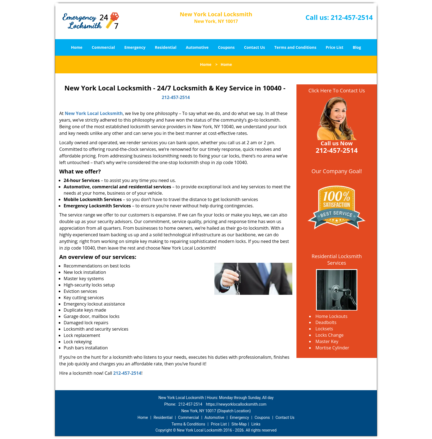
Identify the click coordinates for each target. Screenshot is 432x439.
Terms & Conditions (188, 424)
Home (76, 47)
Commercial (103, 47)
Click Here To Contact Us (336, 90)
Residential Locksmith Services (337, 259)
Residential (165, 47)
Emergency (134, 47)
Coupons (226, 47)
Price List (334, 47)
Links (255, 424)
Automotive (197, 47)
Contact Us (254, 47)
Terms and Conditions (295, 47)
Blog (357, 47)
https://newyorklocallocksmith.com (236, 404)
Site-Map (239, 424)
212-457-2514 (352, 17)
